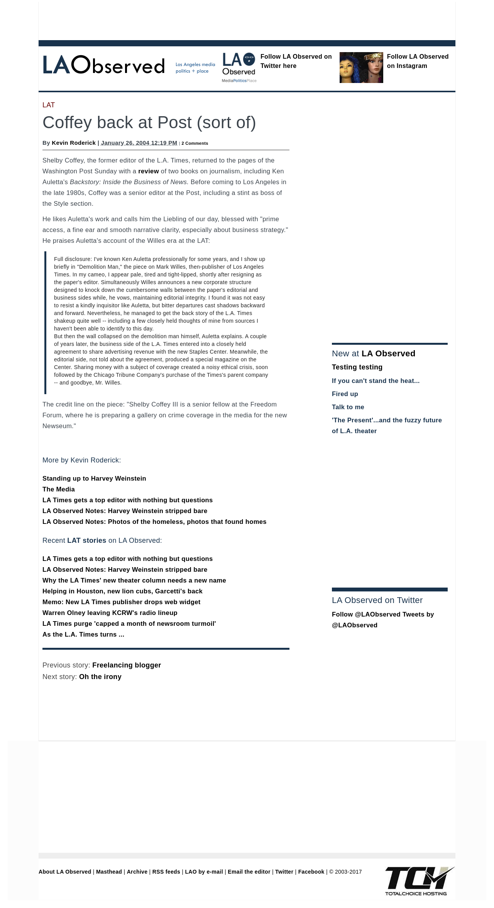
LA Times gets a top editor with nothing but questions (127, 500)
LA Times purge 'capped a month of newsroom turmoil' (129, 623)
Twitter (284, 872)
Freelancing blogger (126, 665)
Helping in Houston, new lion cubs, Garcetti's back (122, 591)
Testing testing (357, 367)
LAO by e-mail (204, 872)
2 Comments (194, 143)
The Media (58, 489)
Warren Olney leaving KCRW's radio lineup (110, 613)
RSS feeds (166, 872)
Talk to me (348, 407)
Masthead (109, 872)
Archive (137, 872)
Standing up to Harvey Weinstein (94, 478)
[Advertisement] (226, 19)
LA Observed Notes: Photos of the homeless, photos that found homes (154, 521)
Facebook (311, 872)
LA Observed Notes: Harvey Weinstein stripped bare (125, 511)
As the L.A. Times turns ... (83, 634)
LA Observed (389, 353)
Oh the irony (100, 677)
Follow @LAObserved (366, 614)
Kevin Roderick (74, 142)
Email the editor (249, 872)
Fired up (345, 394)
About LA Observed (65, 872)
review (148, 171)
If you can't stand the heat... (376, 381)
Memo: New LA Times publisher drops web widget (121, 602)
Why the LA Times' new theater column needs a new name (134, 580)
